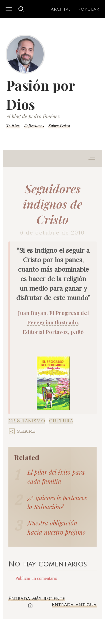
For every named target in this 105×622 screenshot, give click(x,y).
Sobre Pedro (59, 125)
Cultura (61, 421)
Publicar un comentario (36, 578)
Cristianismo (26, 421)
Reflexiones (34, 125)
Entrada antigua (74, 604)
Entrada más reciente (36, 598)
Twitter (13, 125)
